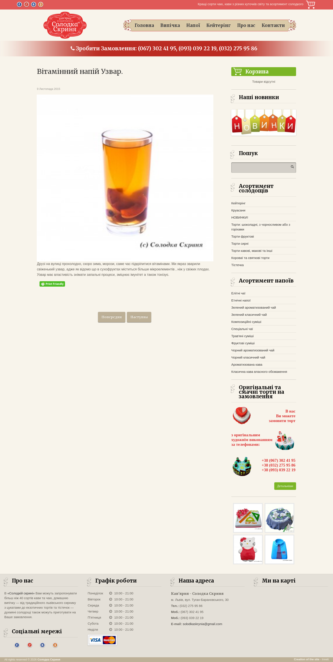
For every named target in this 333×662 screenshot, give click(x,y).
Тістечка (237, 265)
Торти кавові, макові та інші (251, 250)
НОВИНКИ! (239, 217)
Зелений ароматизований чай (253, 307)
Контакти (273, 25)
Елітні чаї (238, 293)
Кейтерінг (218, 25)
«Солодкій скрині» (21, 593)
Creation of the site (306, 659)
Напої (193, 25)
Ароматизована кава (246, 364)
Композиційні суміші (246, 322)
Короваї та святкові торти (250, 258)
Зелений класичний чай (249, 314)
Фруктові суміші (243, 343)
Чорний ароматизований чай (252, 350)
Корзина (311, 5)
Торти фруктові (242, 236)
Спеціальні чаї (242, 329)
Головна (144, 25)
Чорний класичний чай (248, 357)
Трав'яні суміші (242, 336)
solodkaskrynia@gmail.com (202, 624)
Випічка (170, 25)
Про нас (246, 25)
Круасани (238, 210)
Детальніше (285, 486)
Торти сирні (240, 243)
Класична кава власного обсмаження (259, 371)
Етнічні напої (241, 300)
